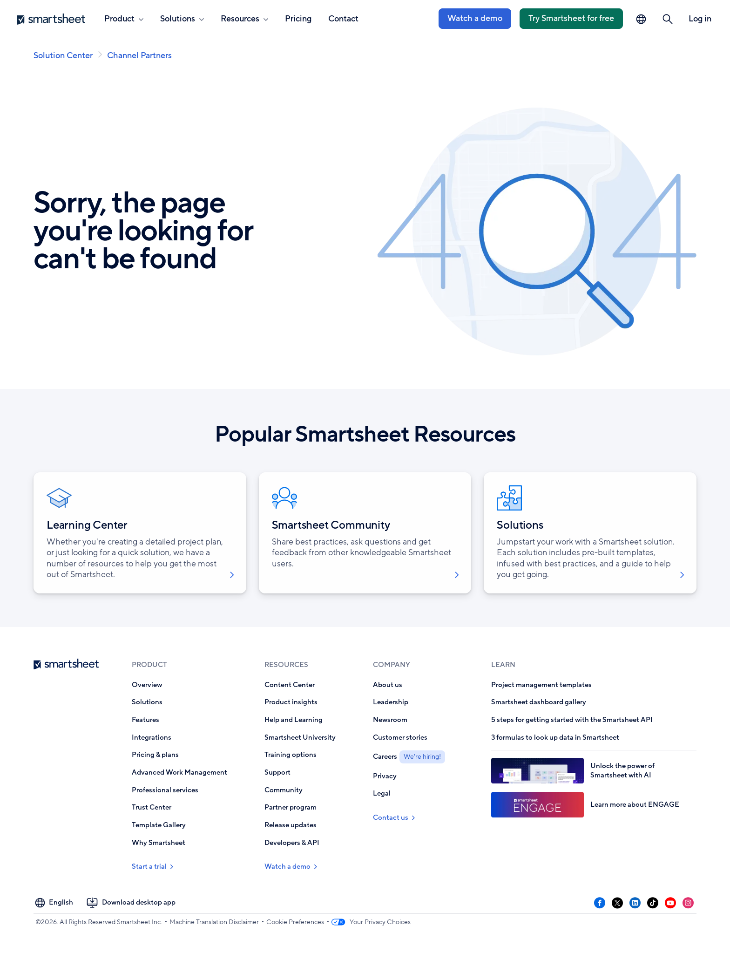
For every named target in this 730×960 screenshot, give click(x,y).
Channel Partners (139, 55)
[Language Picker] (641, 19)
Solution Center (63, 55)
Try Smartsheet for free (571, 18)
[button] (667, 19)
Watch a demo (474, 18)
